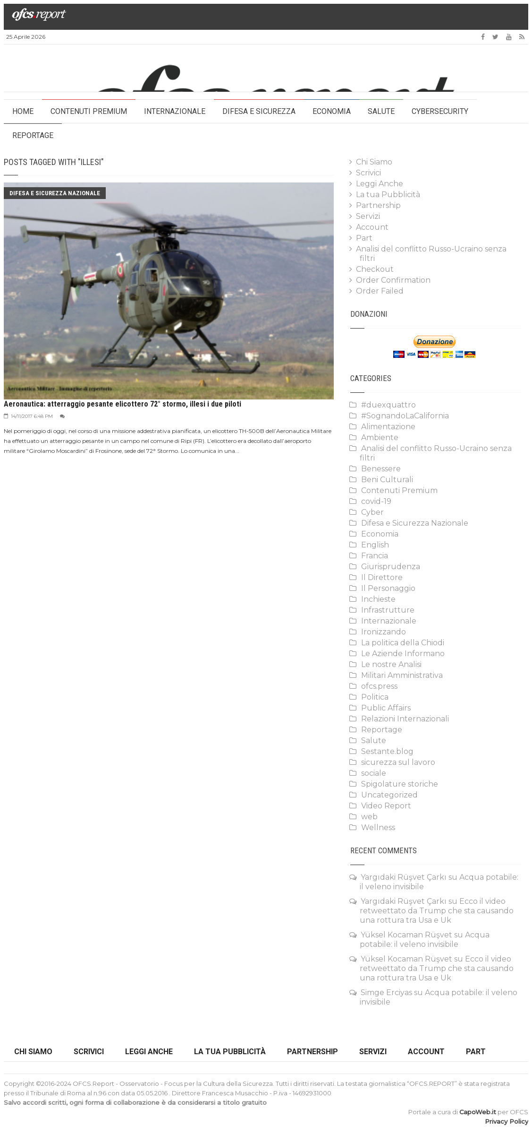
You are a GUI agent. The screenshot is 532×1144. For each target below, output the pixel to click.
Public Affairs (386, 707)
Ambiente (379, 437)
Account (372, 227)
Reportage (32, 135)
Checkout (375, 269)
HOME (23, 111)
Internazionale (174, 111)
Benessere (381, 468)
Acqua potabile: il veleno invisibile (425, 939)
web (369, 816)
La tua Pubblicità (388, 194)
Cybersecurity (440, 111)
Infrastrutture (387, 610)
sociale (373, 773)
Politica (374, 697)
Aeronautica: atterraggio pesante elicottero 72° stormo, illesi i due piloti (122, 403)
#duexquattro (388, 404)
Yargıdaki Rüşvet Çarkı (404, 877)
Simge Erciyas (386, 992)
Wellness (378, 827)
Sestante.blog (387, 751)
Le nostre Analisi (391, 664)
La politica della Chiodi (402, 642)
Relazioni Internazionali (405, 718)
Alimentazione (388, 426)
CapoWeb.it (477, 1112)
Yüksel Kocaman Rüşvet (406, 934)
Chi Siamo (374, 161)
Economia (331, 111)
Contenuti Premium (89, 111)
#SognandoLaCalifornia (405, 415)
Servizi (368, 216)
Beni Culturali (387, 479)
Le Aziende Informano (403, 653)
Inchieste (378, 599)
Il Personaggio (388, 588)
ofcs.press (379, 686)
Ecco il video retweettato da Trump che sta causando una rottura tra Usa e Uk (437, 911)
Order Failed (380, 290)
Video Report (386, 805)
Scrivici (368, 172)
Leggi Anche (379, 183)
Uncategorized (389, 794)
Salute (381, 111)
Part (364, 238)
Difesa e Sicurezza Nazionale (54, 193)
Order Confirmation (393, 280)
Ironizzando (383, 631)
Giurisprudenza (390, 566)
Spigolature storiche (399, 784)
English (375, 544)
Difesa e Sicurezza (259, 111)
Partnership (378, 205)
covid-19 (376, 501)
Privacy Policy (506, 1121)
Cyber (372, 512)
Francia (374, 555)
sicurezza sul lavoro (398, 762)
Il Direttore (382, 577)
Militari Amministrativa (402, 675)
